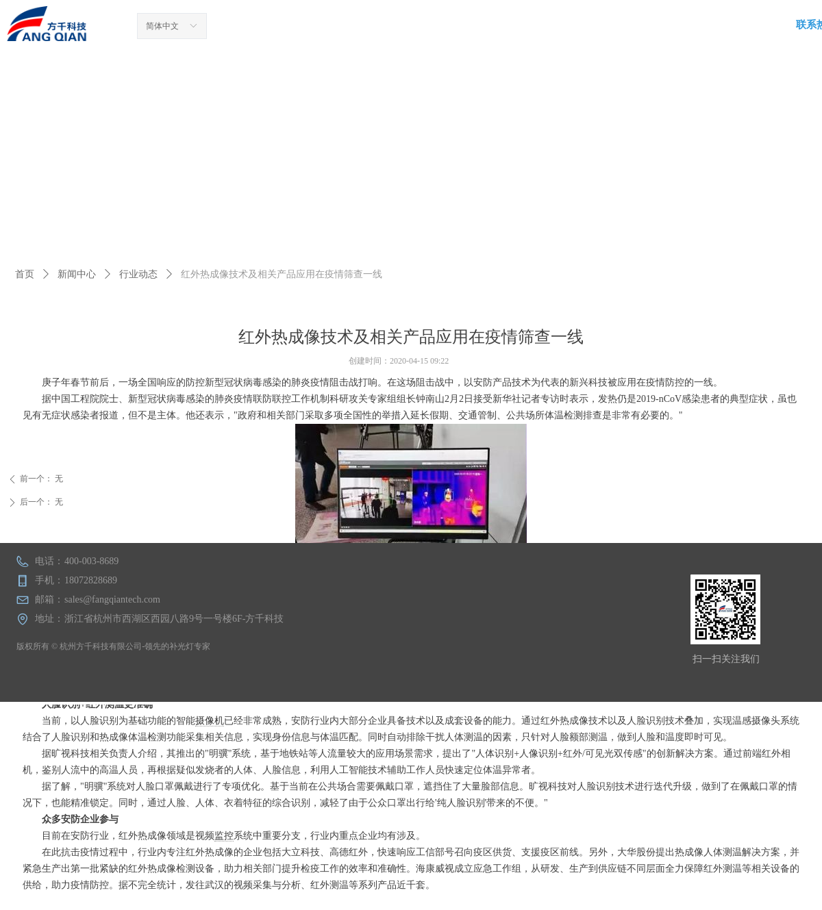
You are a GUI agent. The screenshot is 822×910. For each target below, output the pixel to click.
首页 (24, 274)
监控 (224, 836)
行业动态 (138, 274)
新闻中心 (77, 274)
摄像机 (209, 721)
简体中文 (162, 26)
